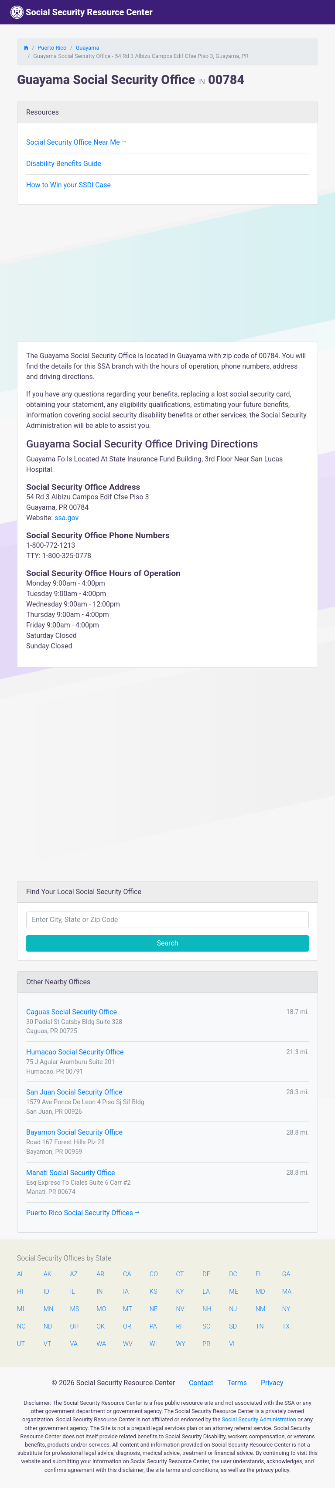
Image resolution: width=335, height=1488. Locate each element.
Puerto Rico (52, 47)
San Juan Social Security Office (74, 1092)
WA (100, 1344)
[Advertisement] (167, 276)
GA (286, 1274)
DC (233, 1274)
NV (180, 1309)
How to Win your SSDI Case (68, 185)
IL (72, 1291)
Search (167, 943)
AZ (74, 1274)
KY (180, 1291)
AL (20, 1274)
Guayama (87, 47)
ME (233, 1291)
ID (46, 1291)
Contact (201, 1383)
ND (48, 1326)
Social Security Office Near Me (76, 142)
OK (100, 1326)
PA (153, 1326)
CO (154, 1274)
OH (74, 1326)
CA (127, 1274)
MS (74, 1309)
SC (206, 1326)
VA (74, 1344)
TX (286, 1326)
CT (180, 1274)
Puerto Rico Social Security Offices (82, 1213)
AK (47, 1274)
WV (127, 1344)
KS (153, 1291)
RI (179, 1326)
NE (153, 1309)
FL (259, 1274)
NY (286, 1309)
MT (127, 1309)
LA (206, 1291)
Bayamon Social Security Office (74, 1132)
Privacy (272, 1383)
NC (21, 1326)
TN (260, 1326)
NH (206, 1309)
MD (260, 1291)
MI (20, 1309)
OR (127, 1326)
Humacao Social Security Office (74, 1052)
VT (47, 1344)
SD (233, 1326)
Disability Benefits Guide (63, 163)
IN (99, 1291)
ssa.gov (67, 518)
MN (48, 1309)
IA (126, 1291)
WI (153, 1344)
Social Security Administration (259, 1419)
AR (100, 1274)
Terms (237, 1383)
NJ (233, 1309)
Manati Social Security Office (70, 1173)
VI (232, 1344)
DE (206, 1274)
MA (286, 1291)
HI (20, 1291)
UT (21, 1344)
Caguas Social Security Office (71, 1012)
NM (260, 1309)
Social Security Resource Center (81, 12)
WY (180, 1344)
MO (100, 1309)
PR (206, 1344)
